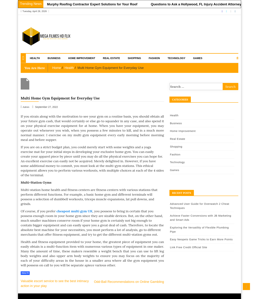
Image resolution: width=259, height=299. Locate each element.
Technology (176, 58)
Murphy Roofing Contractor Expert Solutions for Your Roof (93, 4)
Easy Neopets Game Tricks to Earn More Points (201, 239)
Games (197, 58)
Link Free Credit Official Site (188, 247)
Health (35, 58)
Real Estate (111, 58)
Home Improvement (81, 58)
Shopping (134, 58)
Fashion (154, 58)
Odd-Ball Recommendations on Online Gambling (129, 282)
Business (54, 58)
